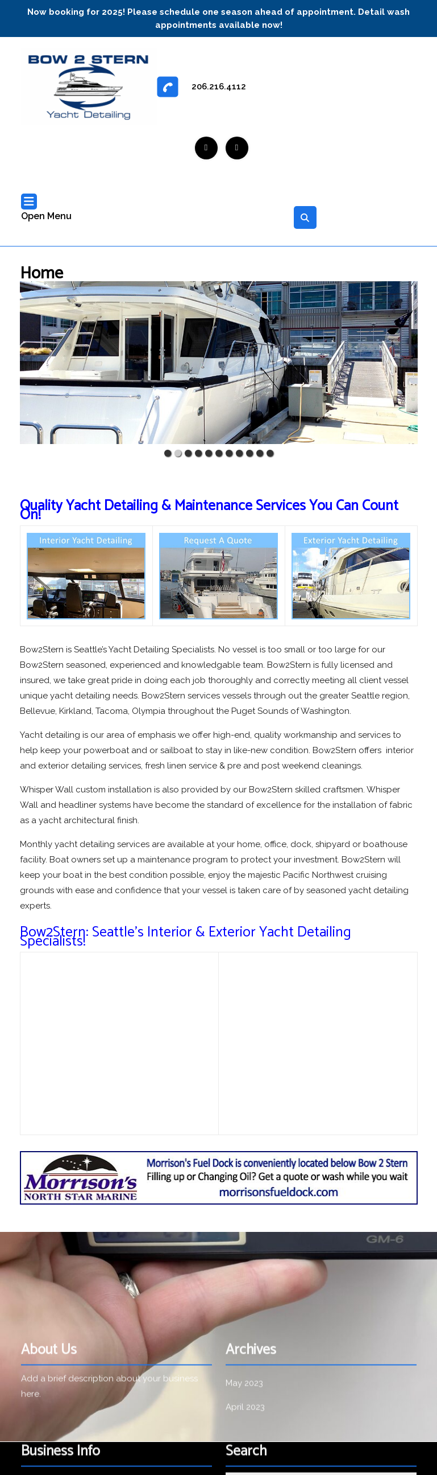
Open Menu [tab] (46, 208)
